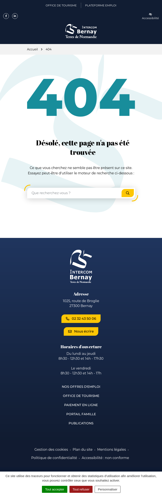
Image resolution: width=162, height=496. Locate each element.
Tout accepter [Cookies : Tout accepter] (54, 489)
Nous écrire (81, 331)
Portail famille (81, 414)
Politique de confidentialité (54, 458)
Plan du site (83, 450)
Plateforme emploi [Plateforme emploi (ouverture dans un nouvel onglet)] (100, 6)
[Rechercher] (128, 193)
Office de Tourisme (81, 396)
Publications (81, 423)
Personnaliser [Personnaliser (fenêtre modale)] (107, 489)
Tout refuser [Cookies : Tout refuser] (81, 489)
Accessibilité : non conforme (105, 458)
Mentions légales (111, 450)
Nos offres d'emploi (81, 387)
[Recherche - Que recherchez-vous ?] (74, 193)
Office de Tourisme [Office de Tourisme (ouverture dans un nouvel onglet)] (61, 6)
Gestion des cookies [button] (51, 450)
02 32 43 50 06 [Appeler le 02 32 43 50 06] (81, 319)
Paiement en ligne (81, 405)
